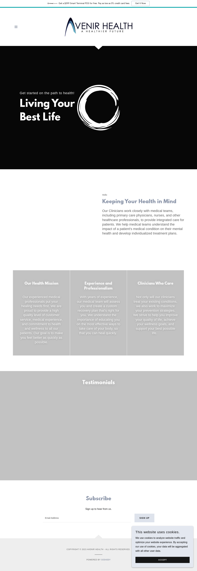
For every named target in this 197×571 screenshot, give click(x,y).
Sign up (144, 449)
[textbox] (87, 449)
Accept (162, 560)
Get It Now (140, 3)
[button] (16, 27)
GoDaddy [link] (106, 491)
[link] (98, 26)
